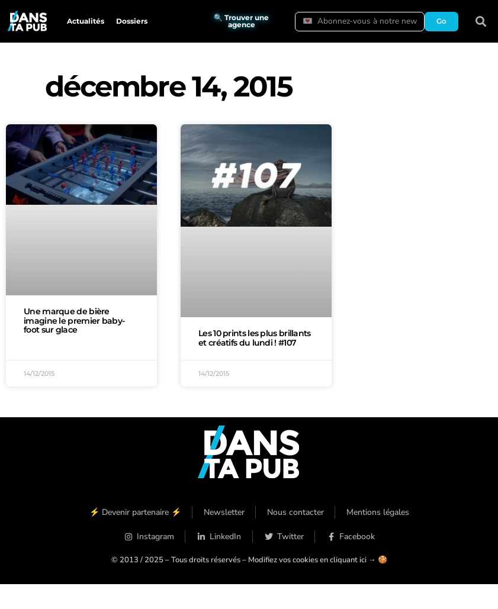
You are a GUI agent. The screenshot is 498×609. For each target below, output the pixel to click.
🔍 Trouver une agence (241, 21)
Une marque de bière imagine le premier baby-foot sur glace (74, 321)
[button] (480, 21)
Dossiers (131, 21)
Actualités (85, 21)
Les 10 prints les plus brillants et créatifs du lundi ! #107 (254, 338)
